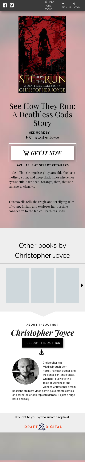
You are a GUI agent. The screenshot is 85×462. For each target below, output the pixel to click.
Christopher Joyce (44, 137)
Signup (66, 5)
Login (76, 5)
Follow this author (42, 342)
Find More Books (49, 5)
